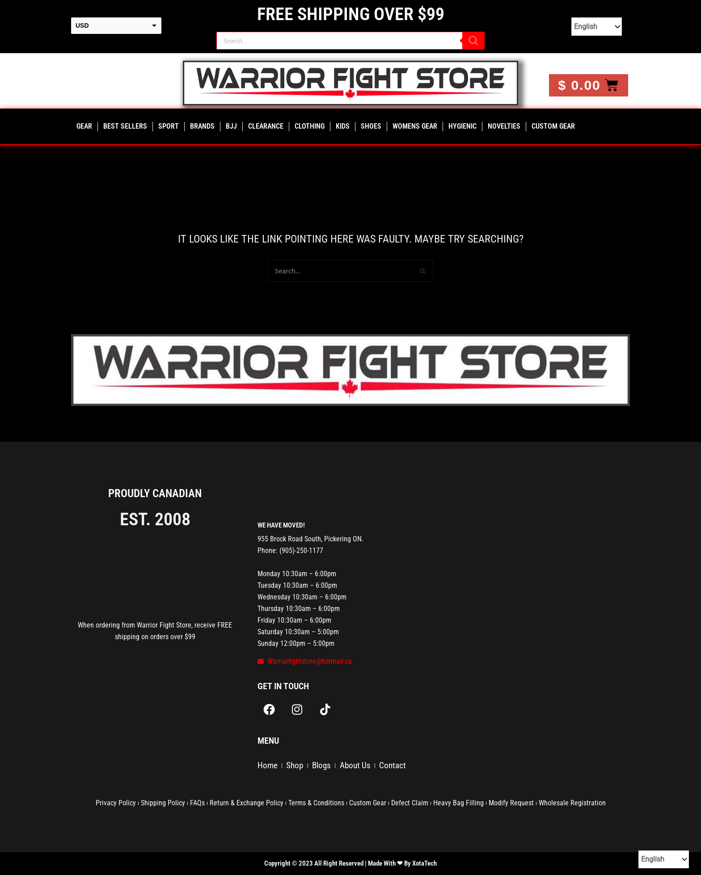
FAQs (197, 803)
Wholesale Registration (572, 803)
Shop (296, 767)
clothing (310, 126)
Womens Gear (415, 126)
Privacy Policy (116, 803)
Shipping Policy (163, 803)
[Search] (473, 41)
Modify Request (511, 803)
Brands (202, 126)
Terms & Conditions (316, 803)
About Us (360, 767)
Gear (84, 126)
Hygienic (462, 126)
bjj (231, 126)
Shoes (371, 126)
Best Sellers (125, 126)
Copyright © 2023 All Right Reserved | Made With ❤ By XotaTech (350, 863)
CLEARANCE (265, 126)
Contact (400, 767)
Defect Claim (409, 803)
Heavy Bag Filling (458, 803)
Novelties (504, 126)
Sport (168, 126)
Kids (343, 126)
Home (268, 767)
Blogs (325, 767)
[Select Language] (596, 26)
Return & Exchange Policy (246, 803)
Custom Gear (553, 126)
